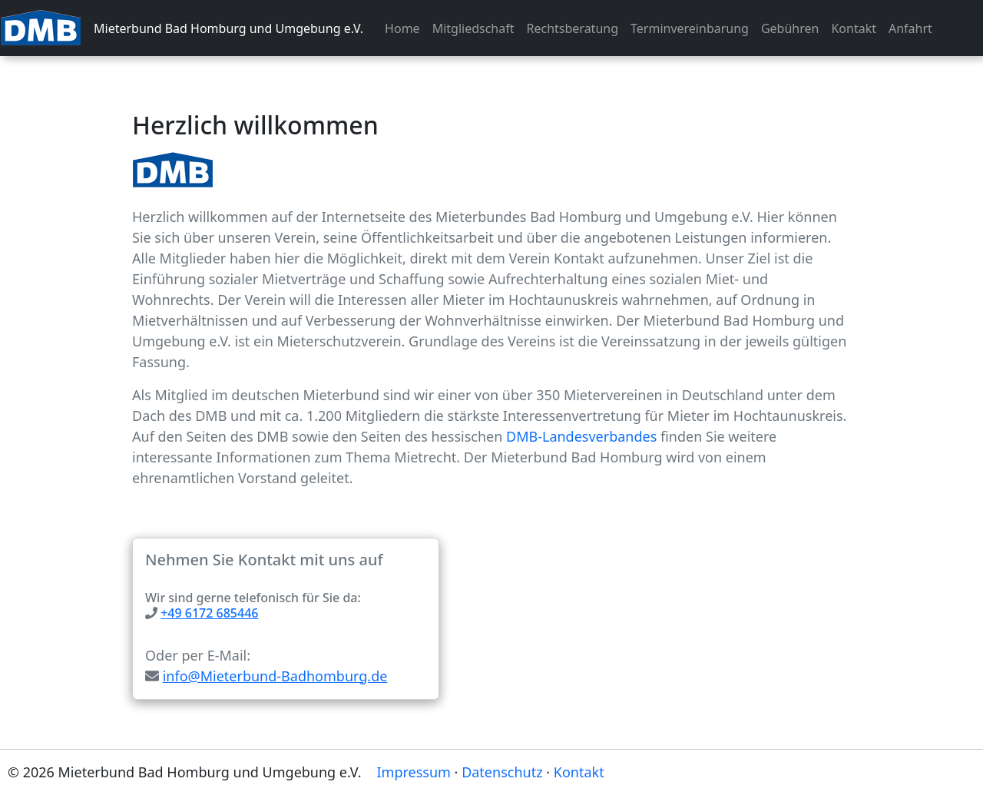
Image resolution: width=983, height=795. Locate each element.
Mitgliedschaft (473, 28)
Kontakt (853, 28)
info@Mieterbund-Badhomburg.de (275, 676)
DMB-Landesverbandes (581, 436)
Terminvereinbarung (690, 28)
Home (402, 28)
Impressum (414, 772)
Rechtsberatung (573, 28)
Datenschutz (502, 772)
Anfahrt (910, 28)
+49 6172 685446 (209, 613)
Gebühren (790, 28)
